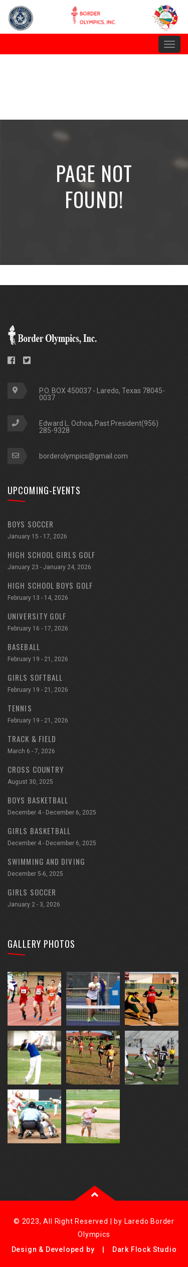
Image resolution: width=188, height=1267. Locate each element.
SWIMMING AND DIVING (94, 868)
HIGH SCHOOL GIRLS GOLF (94, 562)
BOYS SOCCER (94, 531)
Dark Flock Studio (144, 1249)
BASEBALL (94, 654)
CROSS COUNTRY (94, 776)
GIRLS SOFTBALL (94, 684)
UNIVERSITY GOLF (94, 623)
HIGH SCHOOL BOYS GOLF (94, 592)
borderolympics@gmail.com (83, 456)
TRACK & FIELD (94, 746)
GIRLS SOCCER (94, 899)
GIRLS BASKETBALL (94, 838)
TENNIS (94, 715)
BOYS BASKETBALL (94, 807)
